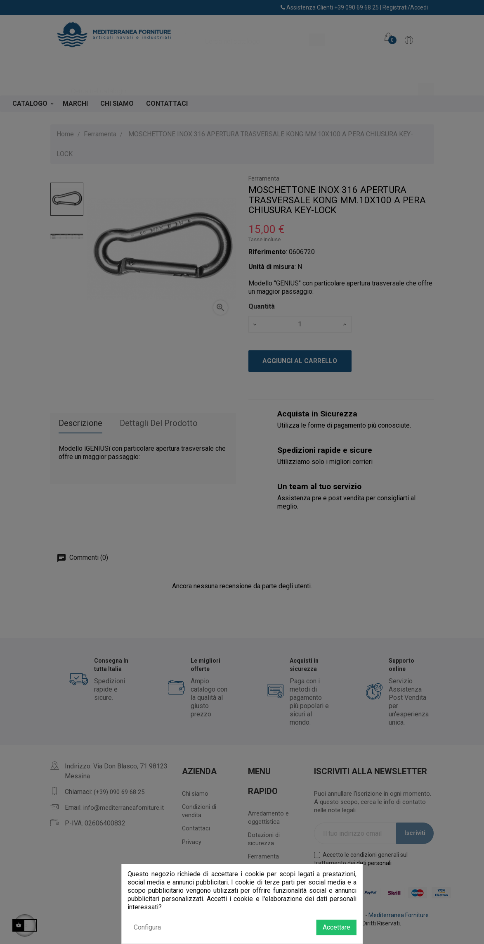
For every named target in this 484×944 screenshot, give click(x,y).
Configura (147, 927)
